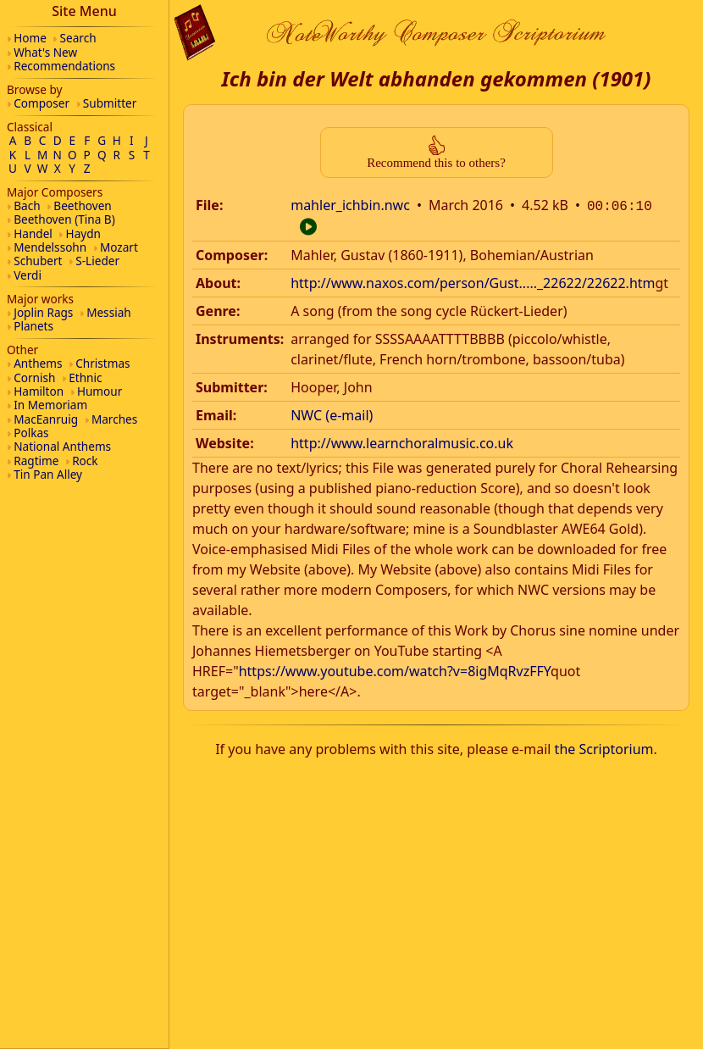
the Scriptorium (604, 747)
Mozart (119, 247)
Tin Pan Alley (48, 474)
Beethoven (82, 205)
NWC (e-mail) (332, 413)
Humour (99, 391)
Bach (27, 205)
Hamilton (39, 391)
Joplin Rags (43, 312)
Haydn (83, 233)
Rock (84, 460)
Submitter (110, 103)
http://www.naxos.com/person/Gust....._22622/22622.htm (473, 281)
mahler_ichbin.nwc (350, 205)
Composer (41, 103)
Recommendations (64, 66)
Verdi (28, 275)
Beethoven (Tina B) (64, 219)
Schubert (38, 261)
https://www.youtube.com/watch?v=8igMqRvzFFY (395, 669)
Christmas (102, 363)
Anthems (38, 363)
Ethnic (85, 377)
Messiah (108, 312)
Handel (33, 233)
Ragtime (36, 460)
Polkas (31, 433)
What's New (45, 52)
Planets (33, 326)
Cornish (34, 377)
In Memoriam (50, 405)
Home (30, 38)
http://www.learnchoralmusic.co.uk (402, 441)
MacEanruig (46, 419)
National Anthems (62, 446)
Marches (114, 419)
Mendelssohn (50, 247)
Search (78, 38)
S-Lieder (97, 261)
